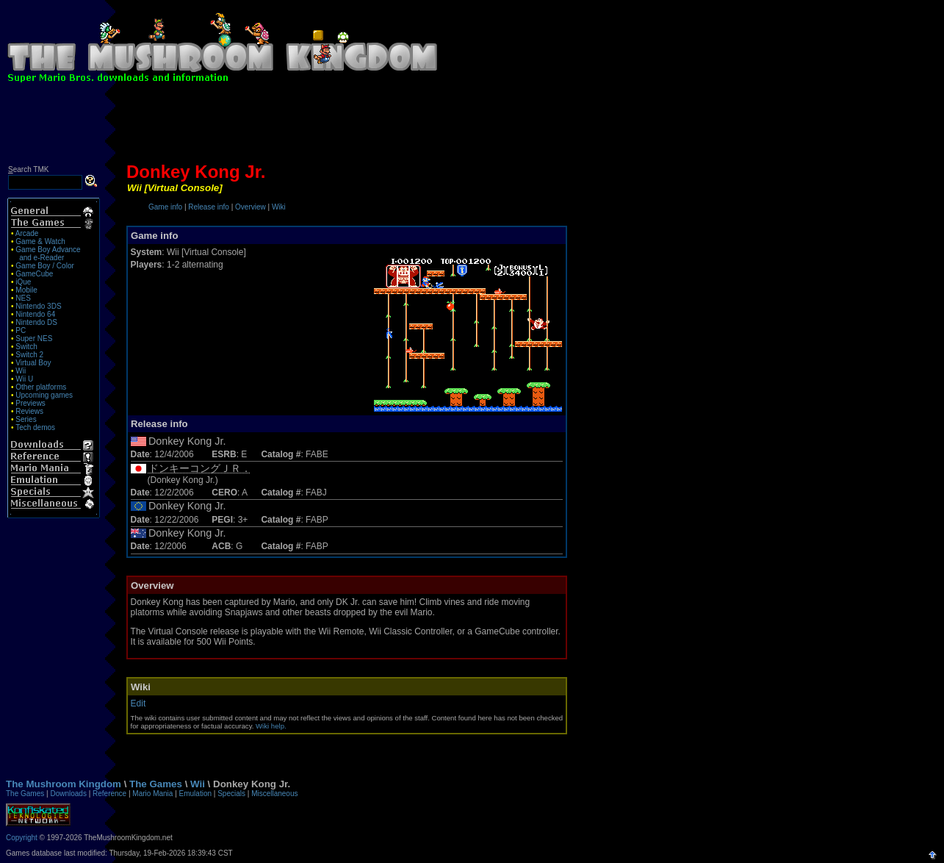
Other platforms (40, 387)
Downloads (68, 793)
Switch (26, 347)
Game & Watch (40, 241)
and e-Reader (41, 258)
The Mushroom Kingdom (63, 783)
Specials (231, 793)
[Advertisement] (472, 126)
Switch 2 (29, 355)
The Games (155, 783)
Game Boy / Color (44, 266)
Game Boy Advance (47, 250)
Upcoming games (44, 395)
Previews (30, 403)
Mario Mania (152, 793)
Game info (165, 207)
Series (25, 419)
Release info (208, 207)
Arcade (27, 233)
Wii (20, 371)
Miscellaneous (274, 793)
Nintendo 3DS (38, 306)
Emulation (195, 793)
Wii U (24, 379)
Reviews (29, 411)
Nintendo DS (36, 322)
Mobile (26, 290)
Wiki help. (271, 726)
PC (20, 330)
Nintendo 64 (35, 314)
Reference (109, 793)
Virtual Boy (33, 363)
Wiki (279, 207)
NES (23, 298)
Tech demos (35, 427)
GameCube (34, 274)
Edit (138, 703)
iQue (23, 282)
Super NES (33, 338)
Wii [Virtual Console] (175, 187)
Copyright (21, 838)
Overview (250, 207)
